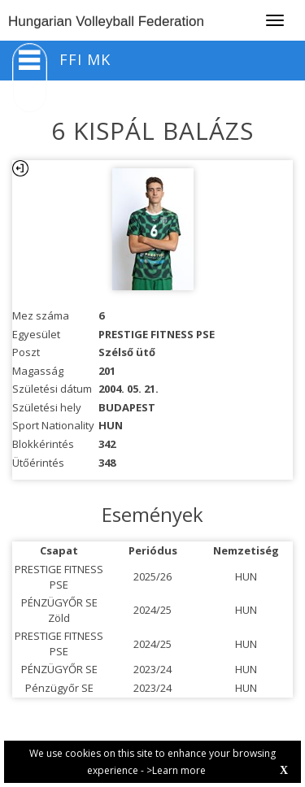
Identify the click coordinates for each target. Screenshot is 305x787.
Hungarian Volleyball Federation (106, 21)
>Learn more (176, 770)
